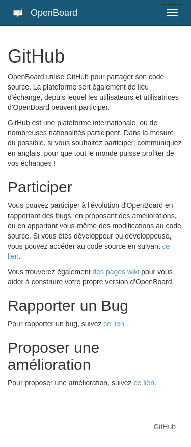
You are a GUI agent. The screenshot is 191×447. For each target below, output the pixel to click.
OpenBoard (45, 13)
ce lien (113, 324)
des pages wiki (116, 271)
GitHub (164, 427)
